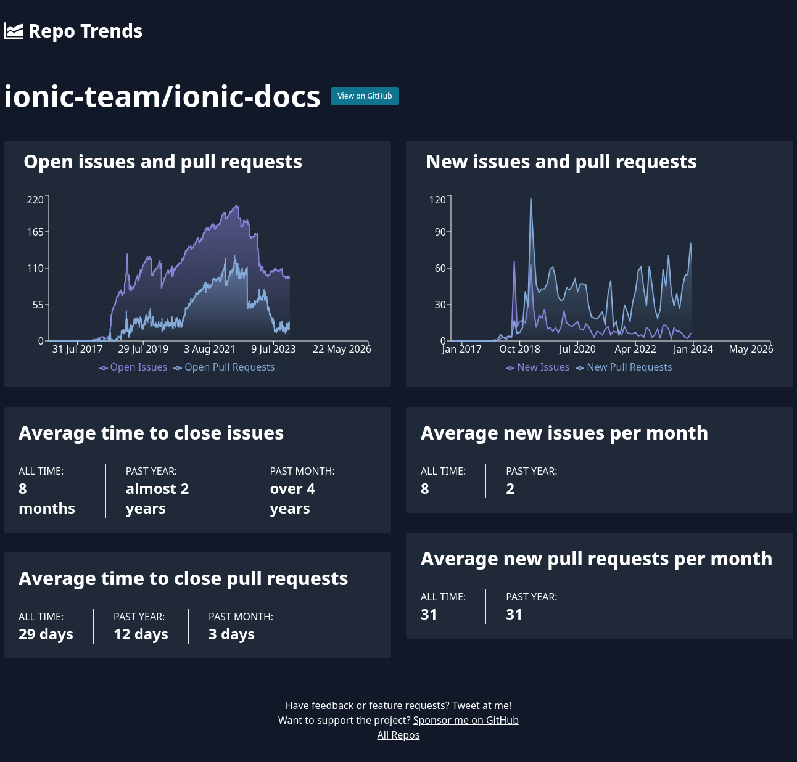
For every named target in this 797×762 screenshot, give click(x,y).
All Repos (399, 735)
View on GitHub (364, 96)
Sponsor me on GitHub (466, 720)
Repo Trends (73, 31)
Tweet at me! (481, 705)
